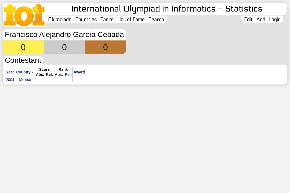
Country (23, 72)
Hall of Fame (131, 19)
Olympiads (59, 19)
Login (275, 19)
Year (10, 72)
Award (79, 72)
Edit (248, 19)
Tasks (107, 19)
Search (156, 19)
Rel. (49, 74)
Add (260, 19)
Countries (86, 19)
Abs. (59, 74)
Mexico (25, 79)
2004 (10, 79)
